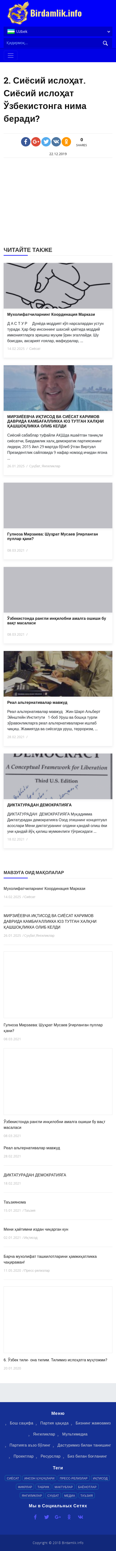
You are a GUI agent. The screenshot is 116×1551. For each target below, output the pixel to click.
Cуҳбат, (35, 466)
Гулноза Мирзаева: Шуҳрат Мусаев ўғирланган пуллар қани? (52, 536)
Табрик (43, 1487)
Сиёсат (35, 348)
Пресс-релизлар (37, 1270)
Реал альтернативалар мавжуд (37, 702)
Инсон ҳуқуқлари (39, 1478)
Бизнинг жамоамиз (93, 1423)
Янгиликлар (51, 466)
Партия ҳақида (54, 1423)
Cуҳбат (53, 1495)
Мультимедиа (74, 1434)
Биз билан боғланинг (87, 1456)
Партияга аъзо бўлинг (30, 1445)
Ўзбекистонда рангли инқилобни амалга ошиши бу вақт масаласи (56, 620)
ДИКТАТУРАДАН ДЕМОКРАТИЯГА (39, 805)
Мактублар (64, 1487)
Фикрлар (25, 1487)
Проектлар (24, 1456)
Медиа (69, 1495)
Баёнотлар (87, 1487)
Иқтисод (30, 1237)
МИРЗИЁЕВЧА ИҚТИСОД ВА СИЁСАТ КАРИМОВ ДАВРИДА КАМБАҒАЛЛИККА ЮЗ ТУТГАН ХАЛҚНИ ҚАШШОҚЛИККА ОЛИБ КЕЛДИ (55, 421)
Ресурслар (50, 1456)
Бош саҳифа (21, 1423)
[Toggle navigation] (10, 55)
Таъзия (29, 1210)
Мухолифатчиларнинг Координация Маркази (51, 314)
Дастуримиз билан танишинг (84, 1445)
